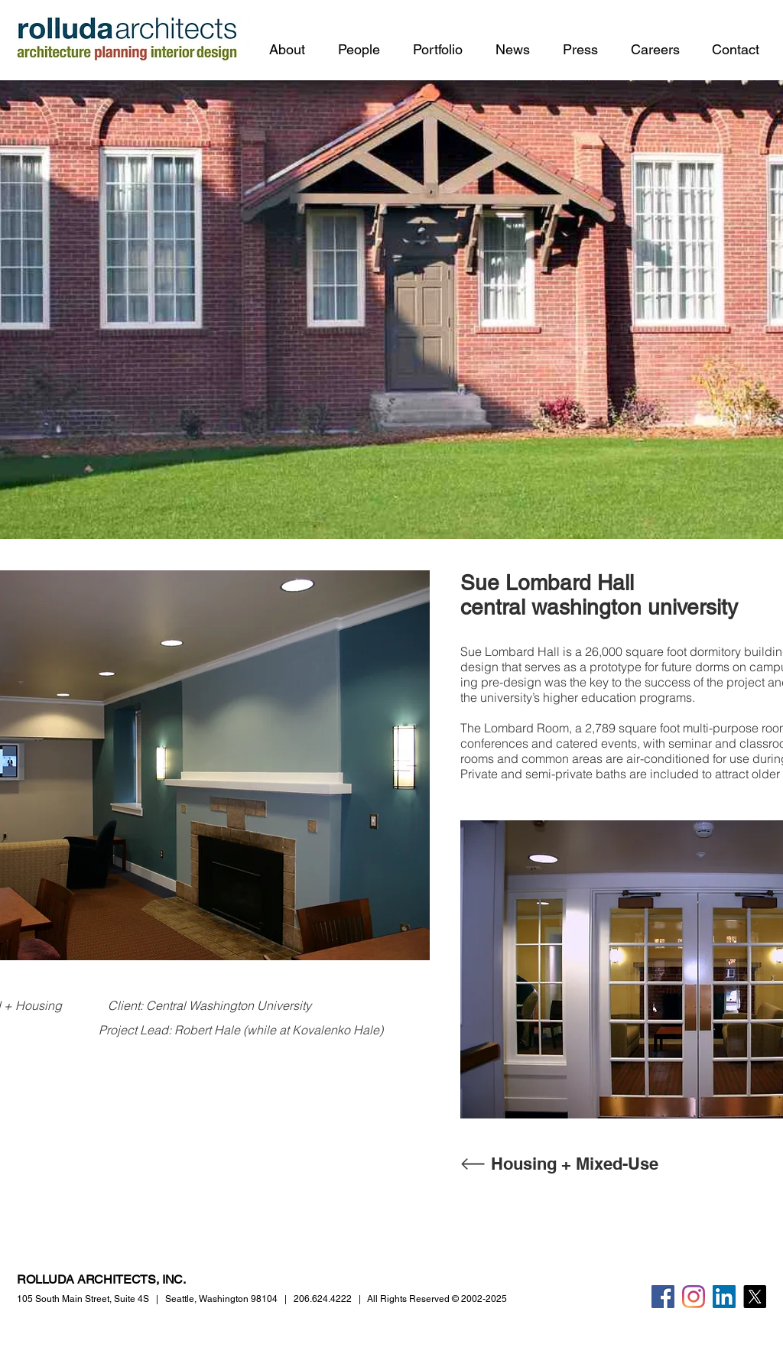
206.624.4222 (323, 1299)
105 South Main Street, (83, 1299)
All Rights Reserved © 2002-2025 (437, 1299)
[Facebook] (662, 1296)
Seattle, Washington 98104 (221, 1299)
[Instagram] (693, 1296)
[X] (754, 1296)
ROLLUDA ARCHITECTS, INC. (101, 1279)
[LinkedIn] (724, 1296)
